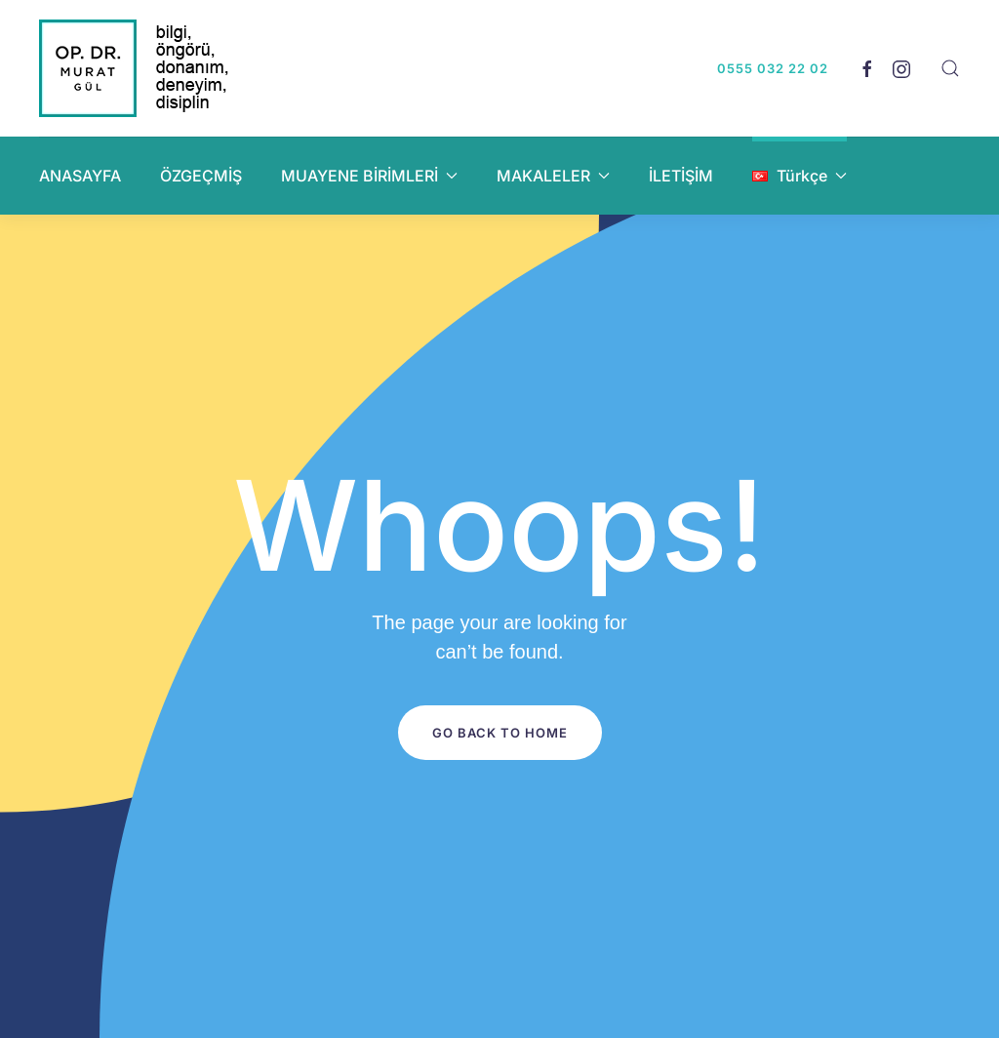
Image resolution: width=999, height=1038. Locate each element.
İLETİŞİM (681, 175)
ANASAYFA (80, 175)
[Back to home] (136, 68)
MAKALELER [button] (553, 175)
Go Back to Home (500, 732)
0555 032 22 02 (772, 68)
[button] (950, 68)
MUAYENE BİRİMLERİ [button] (369, 175)
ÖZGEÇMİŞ (201, 175)
